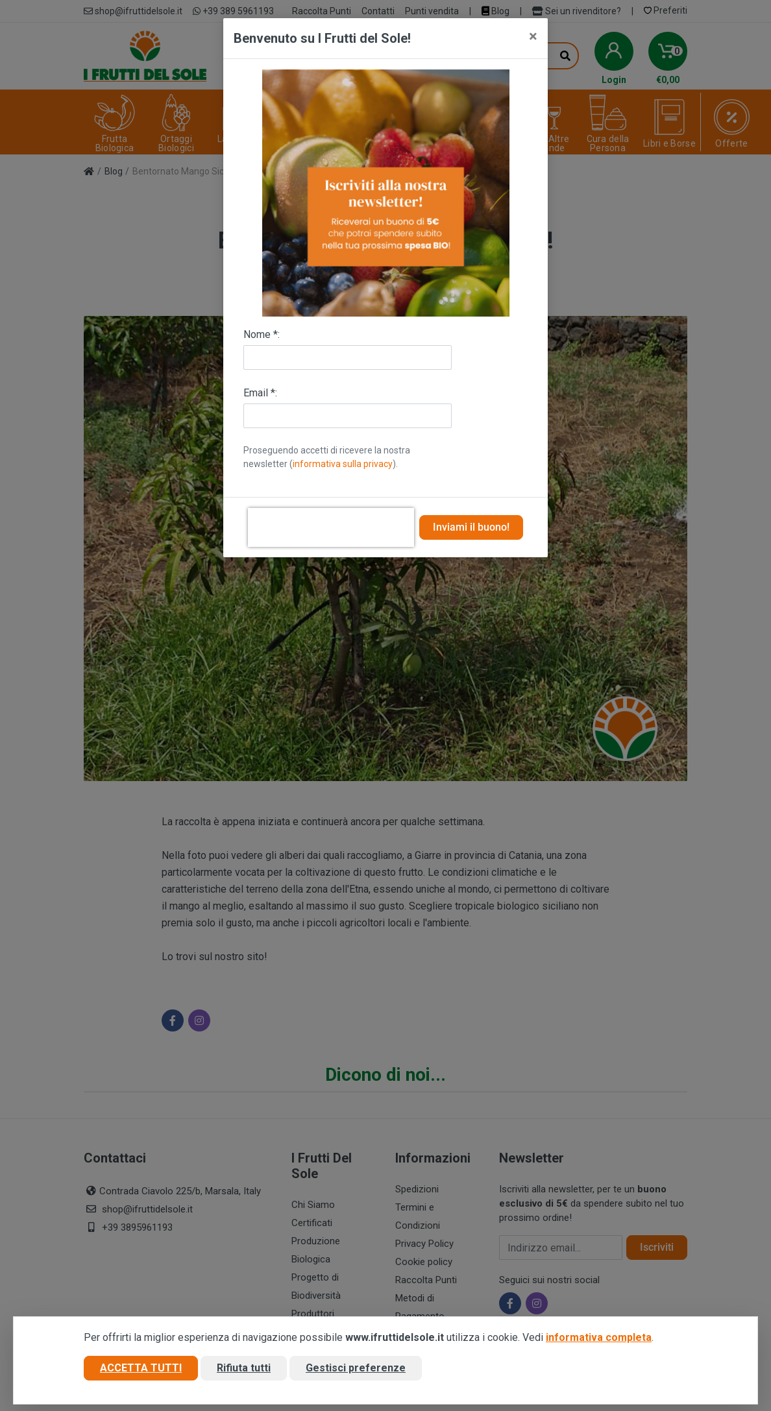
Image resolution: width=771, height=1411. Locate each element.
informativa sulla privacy (343, 464)
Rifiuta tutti (244, 1368)
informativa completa (599, 1337)
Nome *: (261, 334)
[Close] (533, 36)
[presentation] (331, 527)
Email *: (260, 393)
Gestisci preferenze (356, 1368)
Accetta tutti (141, 1368)
